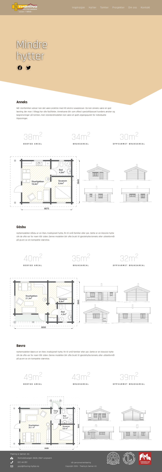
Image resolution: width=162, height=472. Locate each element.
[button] (19, 67)
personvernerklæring (82, 462)
